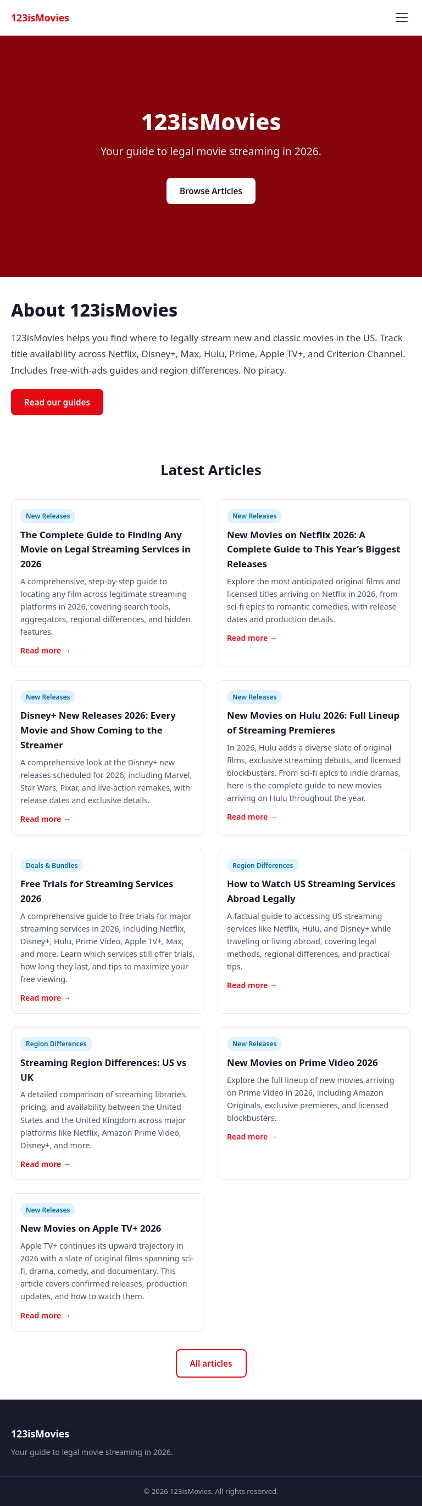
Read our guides (57, 402)
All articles (211, 1363)
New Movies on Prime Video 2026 (302, 1062)
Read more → (45, 650)
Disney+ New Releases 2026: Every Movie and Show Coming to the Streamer (98, 730)
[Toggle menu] (401, 17)
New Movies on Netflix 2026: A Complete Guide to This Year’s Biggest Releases (313, 549)
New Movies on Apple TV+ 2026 (90, 1228)
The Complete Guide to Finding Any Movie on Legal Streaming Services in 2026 (105, 549)
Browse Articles (211, 190)
